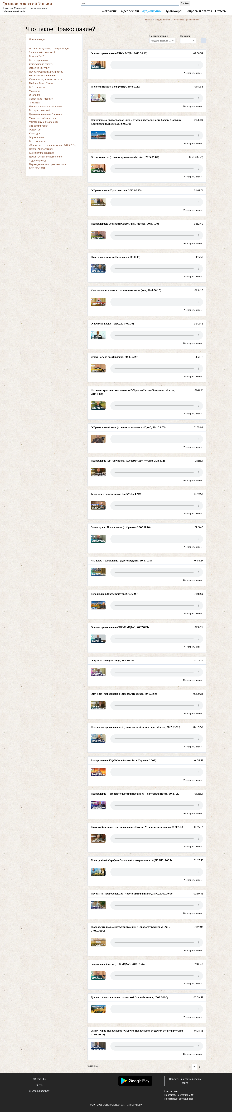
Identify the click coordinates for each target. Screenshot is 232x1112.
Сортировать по (158, 36)
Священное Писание (41, 98)
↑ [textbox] (183, 40)
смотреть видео (192, 73)
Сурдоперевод (37, 160)
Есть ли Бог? (36, 56)
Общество (34, 129)
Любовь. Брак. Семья (41, 83)
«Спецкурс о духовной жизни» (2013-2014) (52, 145)
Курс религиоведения (41, 152)
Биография (108, 11)
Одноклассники (39, 1090)
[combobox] (162, 40)
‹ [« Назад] (184, 1066)
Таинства (34, 102)
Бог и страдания (38, 60)
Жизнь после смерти (41, 64)
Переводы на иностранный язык (47, 164)
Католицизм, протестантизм (45, 79)
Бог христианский (39, 110)
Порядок (185, 36)
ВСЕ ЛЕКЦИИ (37, 168)
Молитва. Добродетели (42, 118)
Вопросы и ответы (198, 11)
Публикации (173, 11)
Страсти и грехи (38, 125)
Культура (34, 133)
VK (39, 1085)
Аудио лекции (163, 19)
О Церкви (34, 94)
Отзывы (220, 11)
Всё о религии (37, 87)
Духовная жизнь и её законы (45, 114)
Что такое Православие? (43, 75)
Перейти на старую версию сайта (185, 1081)
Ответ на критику (39, 67)
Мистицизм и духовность (43, 121)
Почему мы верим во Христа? (46, 71)
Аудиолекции (151, 11)
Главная (148, 19)
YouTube (39, 1079)
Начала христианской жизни (45, 106)
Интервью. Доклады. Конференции (49, 48)
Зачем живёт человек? (42, 52)
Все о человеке (37, 141)
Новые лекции (37, 39)
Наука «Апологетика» (41, 149)
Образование (36, 137)
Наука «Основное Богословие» (46, 156)
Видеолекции (129, 11)
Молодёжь (35, 91)
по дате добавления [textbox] (161, 40)
